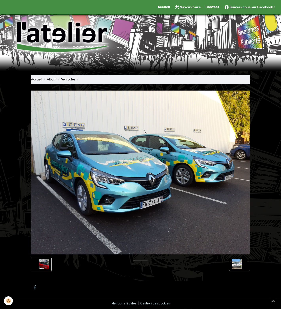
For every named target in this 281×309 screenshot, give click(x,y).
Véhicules (68, 79)
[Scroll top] (273, 301)
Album (51, 79)
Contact (212, 7)
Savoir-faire (188, 7)
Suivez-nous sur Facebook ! (249, 7)
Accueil (164, 7)
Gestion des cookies (155, 303)
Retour (140, 264)
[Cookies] (8, 300)
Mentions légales (123, 303)
